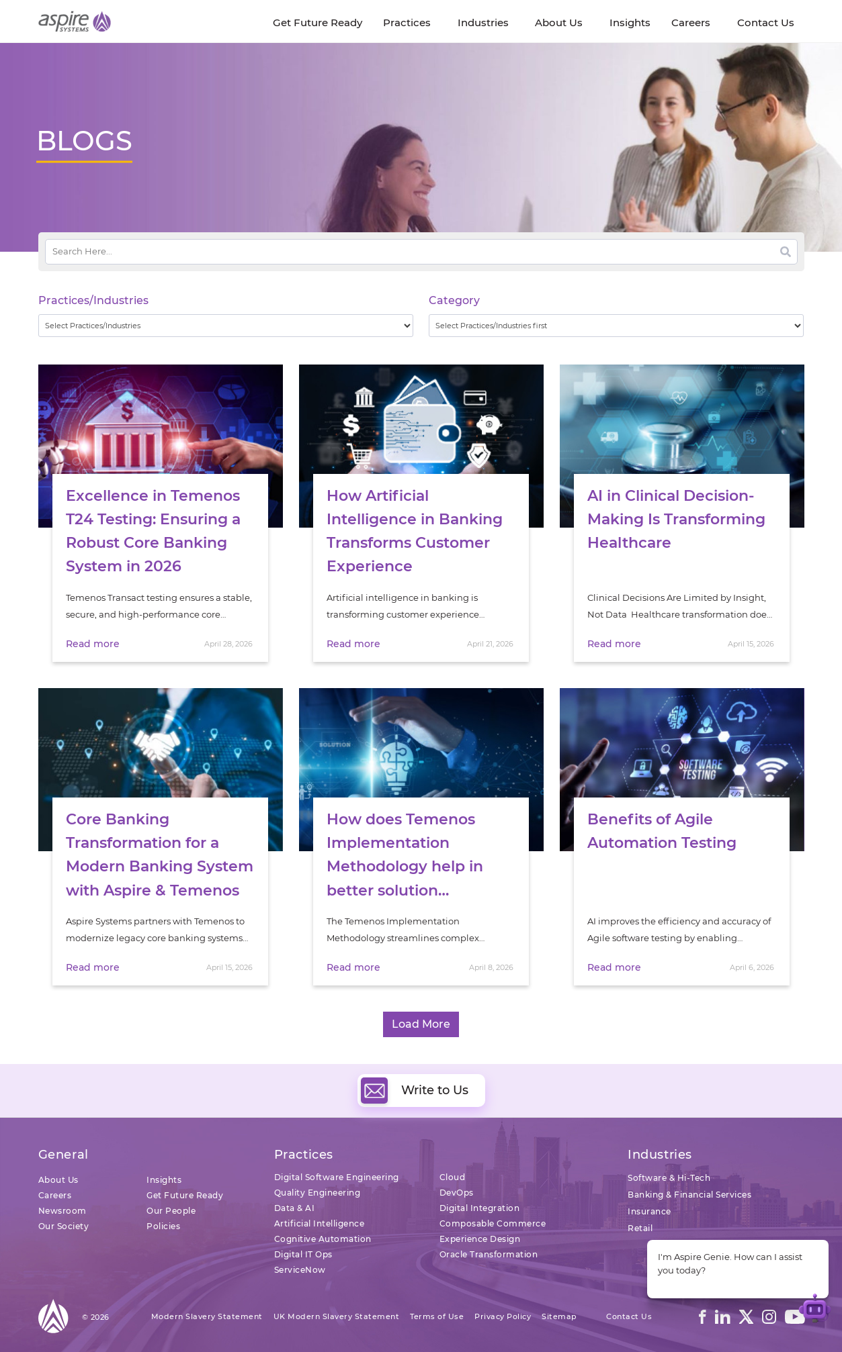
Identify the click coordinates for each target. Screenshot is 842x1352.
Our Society (63, 1226)
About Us (58, 1180)
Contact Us (629, 1316)
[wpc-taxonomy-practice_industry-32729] (226, 325)
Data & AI (294, 1208)
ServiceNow (300, 1270)
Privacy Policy (502, 1316)
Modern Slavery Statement (207, 1316)
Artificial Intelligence (319, 1223)
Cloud (452, 1177)
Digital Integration (479, 1208)
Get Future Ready (184, 1195)
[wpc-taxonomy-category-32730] (616, 325)
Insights (163, 1180)
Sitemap (559, 1316)
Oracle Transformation (488, 1254)
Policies (163, 1226)
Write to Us (414, 1090)
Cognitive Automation (323, 1239)
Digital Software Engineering (336, 1177)
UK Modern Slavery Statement (336, 1316)
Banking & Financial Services (689, 1195)
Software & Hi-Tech (669, 1178)
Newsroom (62, 1211)
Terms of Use (437, 1316)
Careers (55, 1195)
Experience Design (480, 1239)
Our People (171, 1211)
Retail (640, 1228)
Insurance (649, 1211)
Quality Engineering (317, 1193)
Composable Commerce (492, 1223)
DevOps (456, 1193)
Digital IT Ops (303, 1254)
